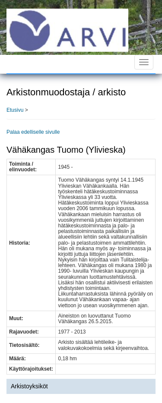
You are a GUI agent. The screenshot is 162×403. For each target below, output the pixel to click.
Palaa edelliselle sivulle (33, 132)
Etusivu (14, 110)
